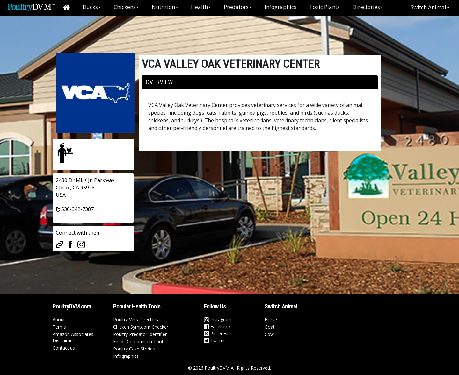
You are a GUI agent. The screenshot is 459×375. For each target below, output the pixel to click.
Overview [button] (159, 82)
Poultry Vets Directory (135, 319)
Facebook (217, 326)
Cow (269, 334)
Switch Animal (430, 7)
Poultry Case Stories (134, 349)
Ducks (92, 7)
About (59, 319)
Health (201, 7)
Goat (270, 327)
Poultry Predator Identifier (140, 334)
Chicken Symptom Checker (140, 327)
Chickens (126, 7)
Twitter (214, 340)
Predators (238, 7)
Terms (59, 327)
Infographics (280, 7)
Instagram (217, 319)
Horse (271, 319)
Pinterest (216, 333)
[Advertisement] (159, 30)
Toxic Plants (324, 7)
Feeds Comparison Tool (138, 341)
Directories (368, 7)
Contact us (64, 348)
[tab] (260, 82)
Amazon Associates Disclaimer (73, 337)
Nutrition (165, 7)
